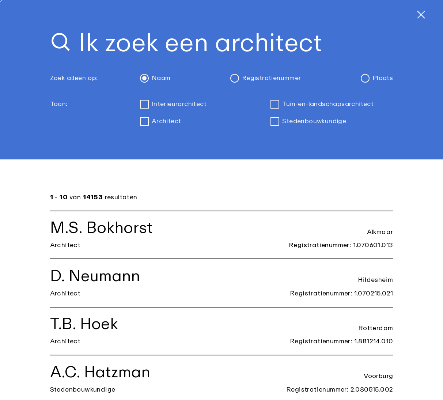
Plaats (377, 78)
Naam (155, 78)
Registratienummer (265, 78)
